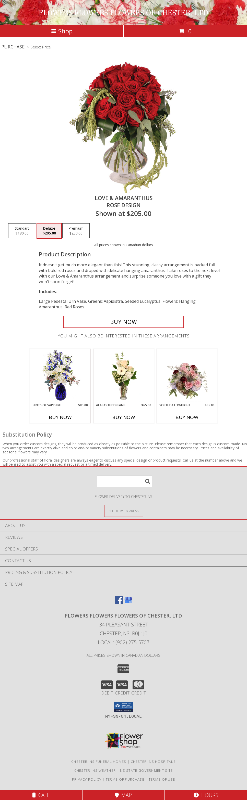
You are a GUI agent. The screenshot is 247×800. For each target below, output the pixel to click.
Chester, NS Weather (95, 770)
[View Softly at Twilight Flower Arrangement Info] (187, 376)
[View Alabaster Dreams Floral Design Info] (123, 376)
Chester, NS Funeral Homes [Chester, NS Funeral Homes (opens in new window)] (98, 761)
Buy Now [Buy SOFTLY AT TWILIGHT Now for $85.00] (186, 417)
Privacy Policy (86, 779)
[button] (123, 707)
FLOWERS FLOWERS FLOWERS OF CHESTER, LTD (123, 13)
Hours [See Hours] (206, 795)
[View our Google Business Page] (128, 602)
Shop (62, 31)
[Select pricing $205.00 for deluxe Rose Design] (49, 231)
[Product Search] (124, 481)
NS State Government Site (146, 770)
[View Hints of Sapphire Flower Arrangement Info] (60, 376)
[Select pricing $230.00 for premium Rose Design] (76, 231)
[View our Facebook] (119, 602)
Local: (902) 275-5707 (123, 642)
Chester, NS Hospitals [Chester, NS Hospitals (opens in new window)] (153, 761)
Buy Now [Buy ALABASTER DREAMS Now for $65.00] (123, 417)
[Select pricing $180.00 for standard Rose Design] (22, 231)
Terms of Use (162, 779)
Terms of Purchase (125, 779)
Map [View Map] (123, 795)
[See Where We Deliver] (123, 510)
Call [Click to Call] (41, 795)
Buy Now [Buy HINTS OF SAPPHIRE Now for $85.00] (60, 417)
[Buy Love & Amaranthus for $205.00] (123, 322)
